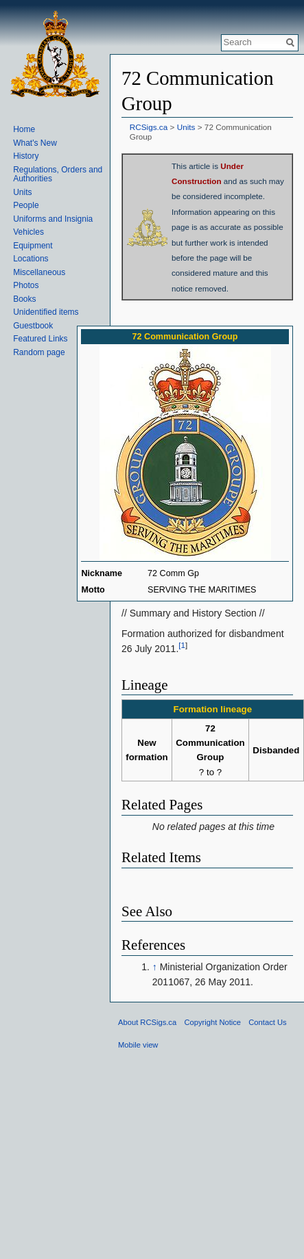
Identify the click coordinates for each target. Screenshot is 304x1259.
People (25, 205)
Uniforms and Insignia (53, 219)
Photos (25, 285)
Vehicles (28, 232)
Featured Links (40, 338)
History (25, 156)
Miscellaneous (39, 272)
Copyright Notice (212, 1022)
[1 (181, 644)
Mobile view (138, 1045)
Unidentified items (45, 312)
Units (186, 126)
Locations (30, 258)
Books (24, 299)
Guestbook (33, 325)
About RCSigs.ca (147, 1022)
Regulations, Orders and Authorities (57, 174)
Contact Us (267, 1022)
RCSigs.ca (149, 126)
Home (24, 129)
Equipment (32, 245)
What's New (35, 143)
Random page (39, 352)
